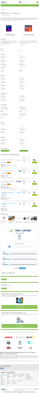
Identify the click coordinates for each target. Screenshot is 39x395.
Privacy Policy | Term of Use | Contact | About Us (24, 388)
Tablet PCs (14, 376)
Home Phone (14, 5)
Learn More (4, 279)
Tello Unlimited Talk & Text (7, 170)
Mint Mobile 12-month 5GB (7, 159)
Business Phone (10, 5)
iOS (33, 377)
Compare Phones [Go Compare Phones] (19, 307)
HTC (7, 377)
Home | (15, 388)
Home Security (24, 5)
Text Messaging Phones (27, 378)
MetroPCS (2, 382)
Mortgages (32, 5)
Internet (20, 5)
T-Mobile (2, 378)
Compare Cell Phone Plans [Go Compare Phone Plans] (19, 305)
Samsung (8, 382)
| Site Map (33, 388)
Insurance (28, 5)
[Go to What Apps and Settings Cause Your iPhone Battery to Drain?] (11, 218)
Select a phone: (19, 233)
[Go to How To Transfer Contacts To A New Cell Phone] (19, 218)
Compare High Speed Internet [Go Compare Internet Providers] (19, 326)
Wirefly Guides (34, 378)
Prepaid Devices (26, 376)
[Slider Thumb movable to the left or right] (9, 254)
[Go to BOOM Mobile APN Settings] (4, 218)
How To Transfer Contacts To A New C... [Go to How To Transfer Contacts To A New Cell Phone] (19, 222)
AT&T (1, 376)
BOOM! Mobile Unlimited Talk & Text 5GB (8, 204)
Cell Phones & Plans (3, 5)
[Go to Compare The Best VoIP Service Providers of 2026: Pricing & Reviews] (26, 218)
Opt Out (37, 388)
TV (17, 5)
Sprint (1, 377)
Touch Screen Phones (27, 377)
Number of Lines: (19, 243)
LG (7, 378)
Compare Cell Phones (4, 9)
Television (19, 376)
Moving (36, 5)
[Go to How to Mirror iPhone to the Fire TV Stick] (34, 218)
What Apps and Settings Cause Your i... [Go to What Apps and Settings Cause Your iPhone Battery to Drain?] (11, 222)
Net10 (2, 381)
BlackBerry (8, 376)
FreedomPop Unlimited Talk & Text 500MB (8, 193)
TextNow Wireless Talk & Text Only (7, 182)
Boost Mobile (3, 383)
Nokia (7, 381)
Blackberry (34, 376)
